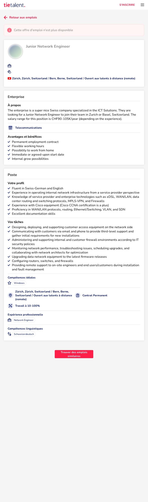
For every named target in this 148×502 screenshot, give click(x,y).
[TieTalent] (14, 5)
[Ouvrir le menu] (142, 5)
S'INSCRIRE (127, 5)
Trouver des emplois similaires (74, 354)
